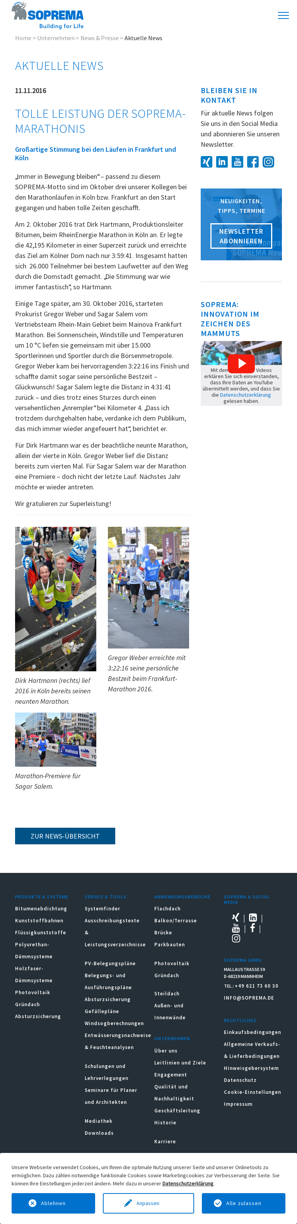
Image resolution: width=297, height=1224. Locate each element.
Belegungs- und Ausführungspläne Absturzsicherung (108, 987)
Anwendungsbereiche (182, 897)
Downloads (99, 1133)
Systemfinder (102, 908)
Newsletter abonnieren (241, 236)
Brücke (163, 932)
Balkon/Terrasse (175, 920)
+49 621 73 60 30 (256, 986)
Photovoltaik (32, 992)
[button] (241, 363)
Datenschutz (240, 1080)
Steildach (166, 993)
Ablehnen (53, 1203)
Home (23, 38)
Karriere (165, 1141)
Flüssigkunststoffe (40, 932)
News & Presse (99, 38)
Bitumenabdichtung (41, 908)
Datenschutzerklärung (245, 394)
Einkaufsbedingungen (252, 1032)
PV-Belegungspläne (110, 963)
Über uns (166, 1050)
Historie (165, 1122)
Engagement (170, 1074)
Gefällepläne (102, 1011)
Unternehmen (56, 38)
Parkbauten (169, 944)
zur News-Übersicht (65, 836)
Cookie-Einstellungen (252, 1092)
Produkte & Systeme (41, 897)
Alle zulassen (243, 1203)
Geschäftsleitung (177, 1110)
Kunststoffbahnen (39, 920)
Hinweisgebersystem (251, 1068)
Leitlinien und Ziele (180, 1062)
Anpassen (148, 1203)
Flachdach (167, 908)
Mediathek (99, 1121)
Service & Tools (105, 897)
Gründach (27, 1004)
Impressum (238, 1104)
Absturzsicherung (38, 1016)
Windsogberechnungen (114, 1023)
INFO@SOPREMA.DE (249, 998)
